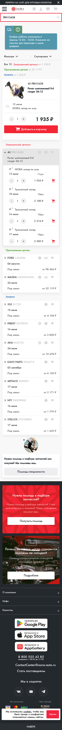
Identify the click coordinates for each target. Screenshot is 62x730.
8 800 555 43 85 (31, 657)
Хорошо (52, 714)
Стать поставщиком (31, 671)
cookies (27, 711)
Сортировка (42, 56)
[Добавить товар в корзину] (53, 180)
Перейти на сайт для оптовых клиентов (28, 2)
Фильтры (11, 56)
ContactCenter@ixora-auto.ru (35, 665)
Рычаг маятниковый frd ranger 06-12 (41, 90)
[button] (31, 157)
